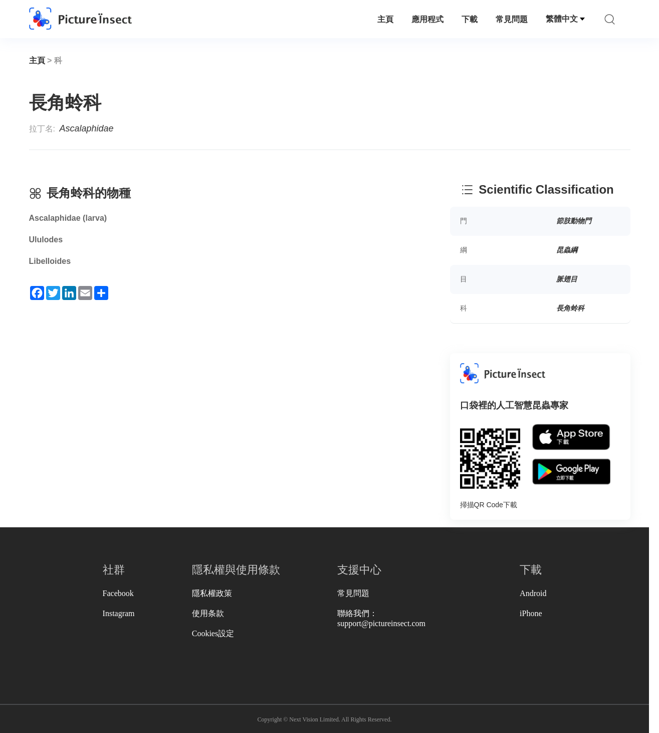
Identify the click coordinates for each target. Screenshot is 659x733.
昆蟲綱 (566, 250)
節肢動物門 (573, 221)
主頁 (385, 19)
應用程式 (427, 19)
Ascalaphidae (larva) (68, 218)
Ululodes (46, 239)
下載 (470, 19)
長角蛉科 (570, 308)
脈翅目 (566, 279)
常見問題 (512, 19)
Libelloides (50, 261)
